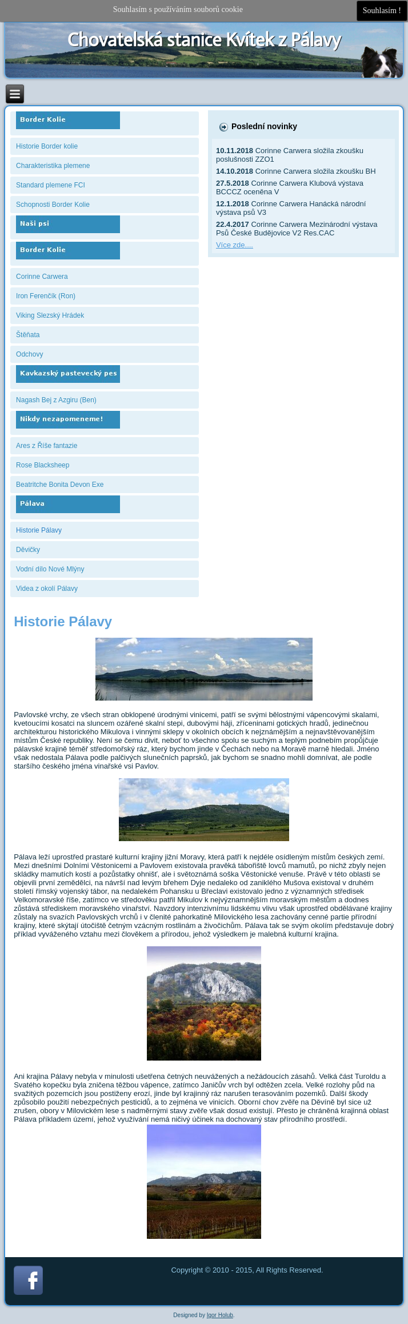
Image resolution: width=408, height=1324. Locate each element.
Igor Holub (220, 1315)
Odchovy (29, 354)
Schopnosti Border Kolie (53, 205)
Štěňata (27, 335)
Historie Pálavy (39, 530)
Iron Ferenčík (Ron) (45, 296)
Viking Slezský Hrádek (50, 315)
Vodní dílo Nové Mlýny (50, 569)
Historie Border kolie (47, 146)
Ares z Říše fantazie (46, 446)
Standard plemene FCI (50, 185)
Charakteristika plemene (53, 166)
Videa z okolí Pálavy (47, 589)
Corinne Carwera (42, 277)
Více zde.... (234, 245)
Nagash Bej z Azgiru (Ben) (56, 400)
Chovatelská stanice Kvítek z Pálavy (204, 40)
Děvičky (28, 550)
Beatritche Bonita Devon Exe (59, 485)
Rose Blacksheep (42, 465)
